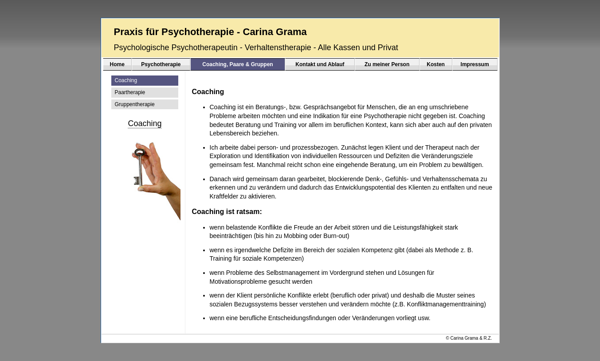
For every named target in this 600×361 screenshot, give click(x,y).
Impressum (475, 64)
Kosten (436, 64)
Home (117, 64)
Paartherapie (130, 92)
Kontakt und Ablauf (319, 64)
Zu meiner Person (387, 64)
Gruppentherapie (135, 104)
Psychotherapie (160, 64)
